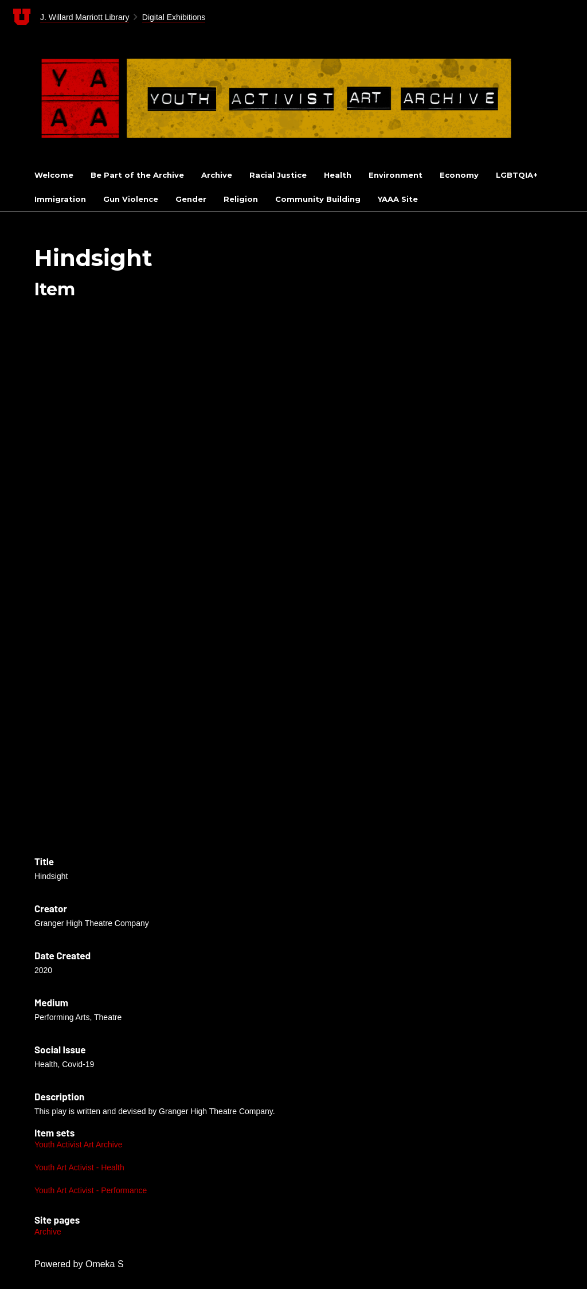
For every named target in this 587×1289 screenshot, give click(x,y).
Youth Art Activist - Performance (90, 1190)
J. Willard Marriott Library (85, 17)
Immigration (60, 199)
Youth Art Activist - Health (79, 1167)
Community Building (318, 199)
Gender (190, 199)
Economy (459, 174)
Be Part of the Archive (137, 174)
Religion (241, 199)
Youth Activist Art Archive (78, 1144)
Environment (395, 174)
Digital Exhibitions (174, 17)
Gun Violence (130, 199)
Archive (216, 174)
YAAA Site (398, 199)
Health (337, 174)
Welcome (53, 174)
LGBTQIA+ (517, 174)
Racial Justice (278, 174)
